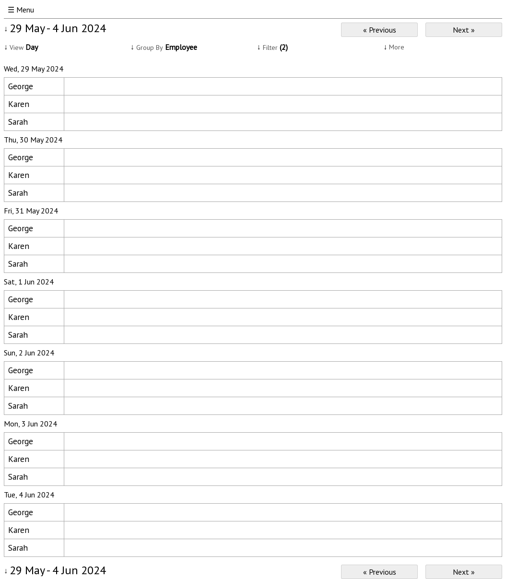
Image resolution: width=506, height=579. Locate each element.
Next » (464, 30)
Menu (25, 9)
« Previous (379, 30)
